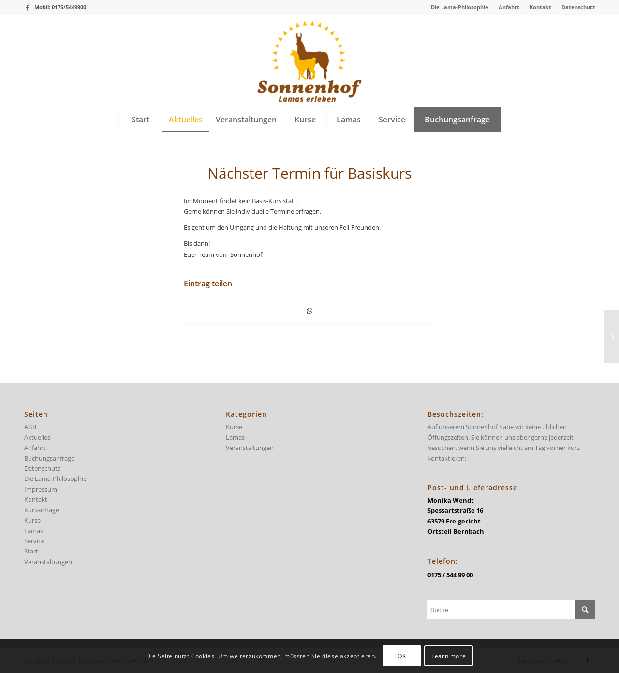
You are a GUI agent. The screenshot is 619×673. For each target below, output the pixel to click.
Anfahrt (509, 7)
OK (402, 656)
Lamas (33, 530)
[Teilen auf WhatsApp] (309, 310)
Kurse (32, 520)
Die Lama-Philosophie (459, 7)
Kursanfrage (41, 510)
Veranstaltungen (48, 561)
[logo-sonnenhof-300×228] (309, 61)
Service (34, 541)
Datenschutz (578, 7)
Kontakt (540, 7)
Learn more (448, 656)
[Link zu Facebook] (27, 7)
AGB (30, 426)
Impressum (40, 489)
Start (31, 551)
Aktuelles (37, 437)
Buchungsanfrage (49, 458)
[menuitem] (460, 7)
